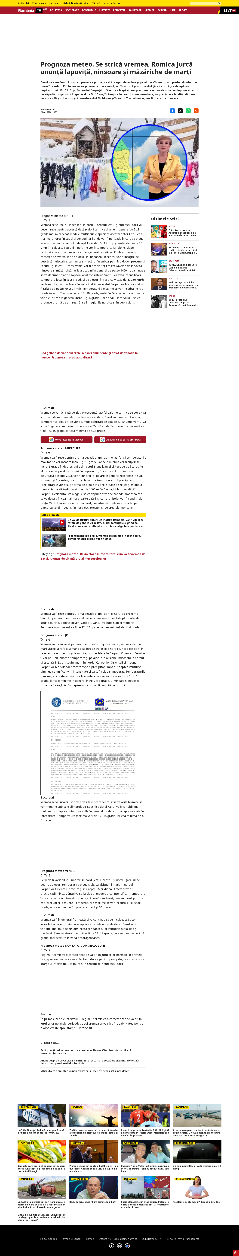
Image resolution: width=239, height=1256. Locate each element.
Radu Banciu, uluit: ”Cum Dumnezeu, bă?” (92, 1202)
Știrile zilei (23, 3)
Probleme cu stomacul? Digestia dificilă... (196, 1202)
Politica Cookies (48, 1238)
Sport (183, 10)
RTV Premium (39, 3)
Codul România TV (151, 1238)
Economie (89, 10)
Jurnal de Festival (112, 3)
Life (172, 10)
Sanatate (135, 10)
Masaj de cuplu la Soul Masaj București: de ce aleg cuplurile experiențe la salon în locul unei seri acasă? (42, 1217)
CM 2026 (96, 3)
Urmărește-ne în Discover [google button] (66, 439)
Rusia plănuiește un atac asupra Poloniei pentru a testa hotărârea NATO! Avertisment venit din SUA (145, 1205)
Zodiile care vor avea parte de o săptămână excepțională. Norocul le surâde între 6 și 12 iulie (93, 1133)
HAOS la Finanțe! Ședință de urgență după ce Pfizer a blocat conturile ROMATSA (42, 1131)
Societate (72, 10)
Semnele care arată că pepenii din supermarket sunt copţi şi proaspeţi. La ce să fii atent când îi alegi (41, 1169)
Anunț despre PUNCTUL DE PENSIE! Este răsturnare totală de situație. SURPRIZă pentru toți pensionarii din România (89, 1062)
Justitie (104, 10)
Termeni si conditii (71, 1238)
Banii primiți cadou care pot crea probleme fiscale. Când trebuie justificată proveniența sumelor (85, 1052)
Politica (56, 10)
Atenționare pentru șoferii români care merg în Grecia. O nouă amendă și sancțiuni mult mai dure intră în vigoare (196, 1133)
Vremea (149, 10)
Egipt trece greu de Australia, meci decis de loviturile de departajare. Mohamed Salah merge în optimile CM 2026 (183, 233)
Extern (162, 10)
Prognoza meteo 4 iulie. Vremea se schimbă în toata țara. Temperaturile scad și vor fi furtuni (104, 537)
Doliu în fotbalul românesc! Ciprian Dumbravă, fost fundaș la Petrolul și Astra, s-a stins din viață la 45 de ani (183, 303)
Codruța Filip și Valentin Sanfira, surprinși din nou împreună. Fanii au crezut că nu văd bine (145, 1169)
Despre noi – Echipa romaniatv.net (118, 1238)
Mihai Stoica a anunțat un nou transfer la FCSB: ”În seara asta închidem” (84, 1071)
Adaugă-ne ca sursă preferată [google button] (120, 439)
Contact (90, 1238)
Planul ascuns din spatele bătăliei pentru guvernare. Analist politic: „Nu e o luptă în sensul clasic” (93, 1169)
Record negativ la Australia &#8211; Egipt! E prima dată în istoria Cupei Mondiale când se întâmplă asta (145, 1133)
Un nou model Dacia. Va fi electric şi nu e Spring (197, 1167)
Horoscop (54, 3)
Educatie (119, 10)
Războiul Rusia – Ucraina (75, 3)
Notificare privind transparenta (182, 1238)
